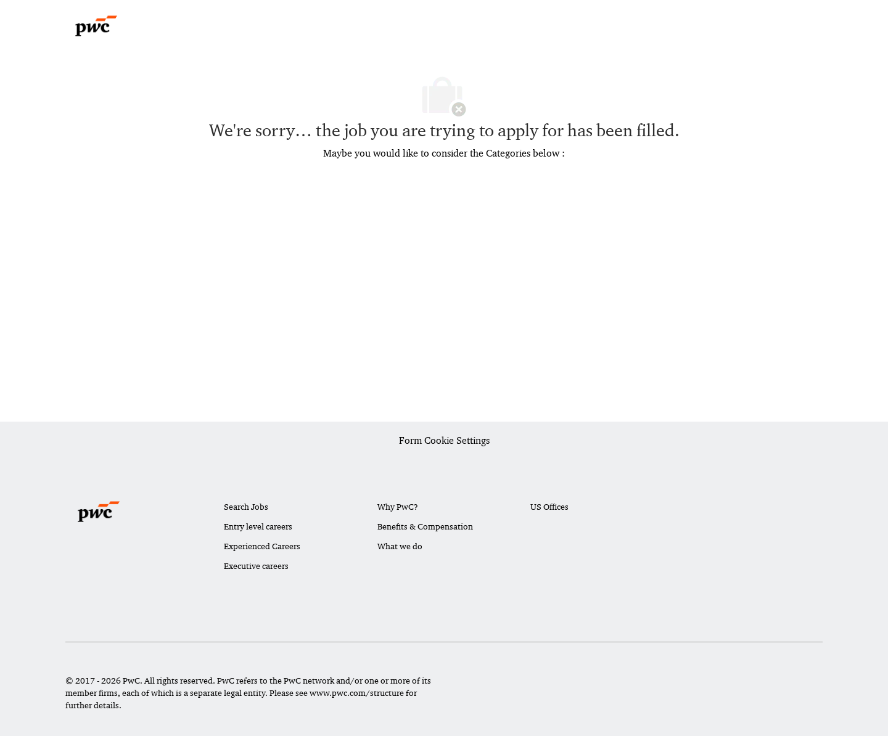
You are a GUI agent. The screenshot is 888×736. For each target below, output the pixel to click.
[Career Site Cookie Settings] (444, 441)
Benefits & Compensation (425, 526)
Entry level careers (258, 526)
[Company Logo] (96, 26)
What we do (399, 546)
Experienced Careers (262, 546)
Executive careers (256, 565)
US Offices (549, 506)
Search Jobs (246, 506)
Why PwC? (397, 506)
